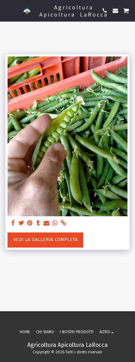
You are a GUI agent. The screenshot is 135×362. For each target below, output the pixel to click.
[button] (8, 10)
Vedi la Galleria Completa (45, 240)
